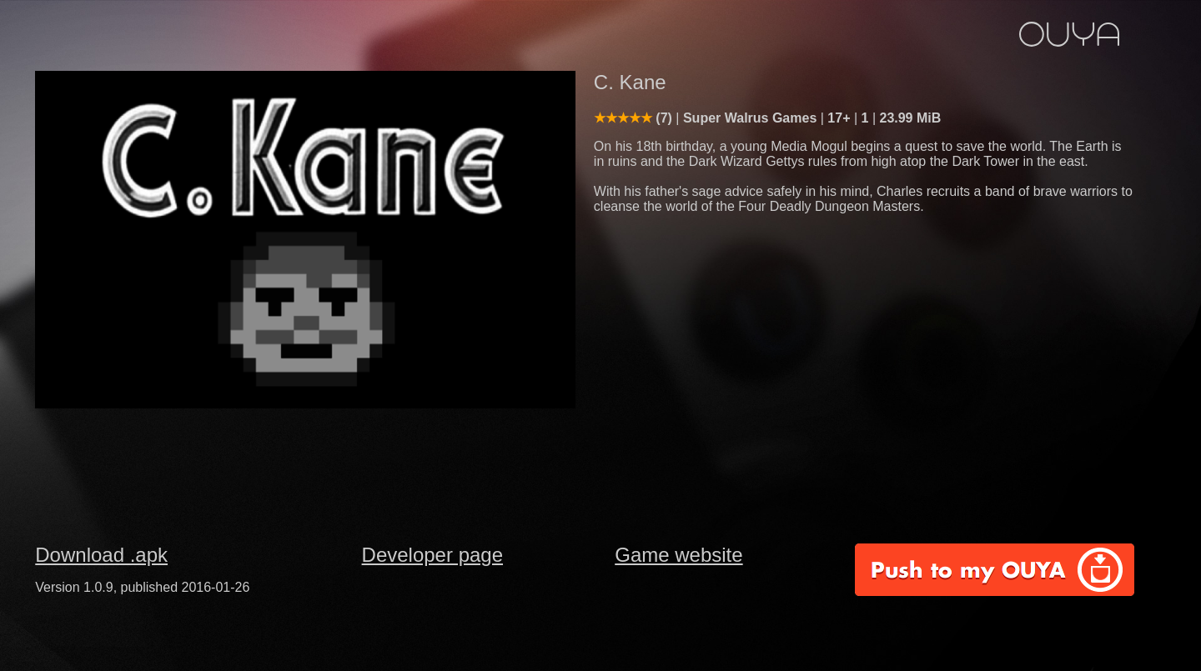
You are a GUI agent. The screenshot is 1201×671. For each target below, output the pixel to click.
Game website (678, 554)
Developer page (432, 554)
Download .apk (101, 554)
